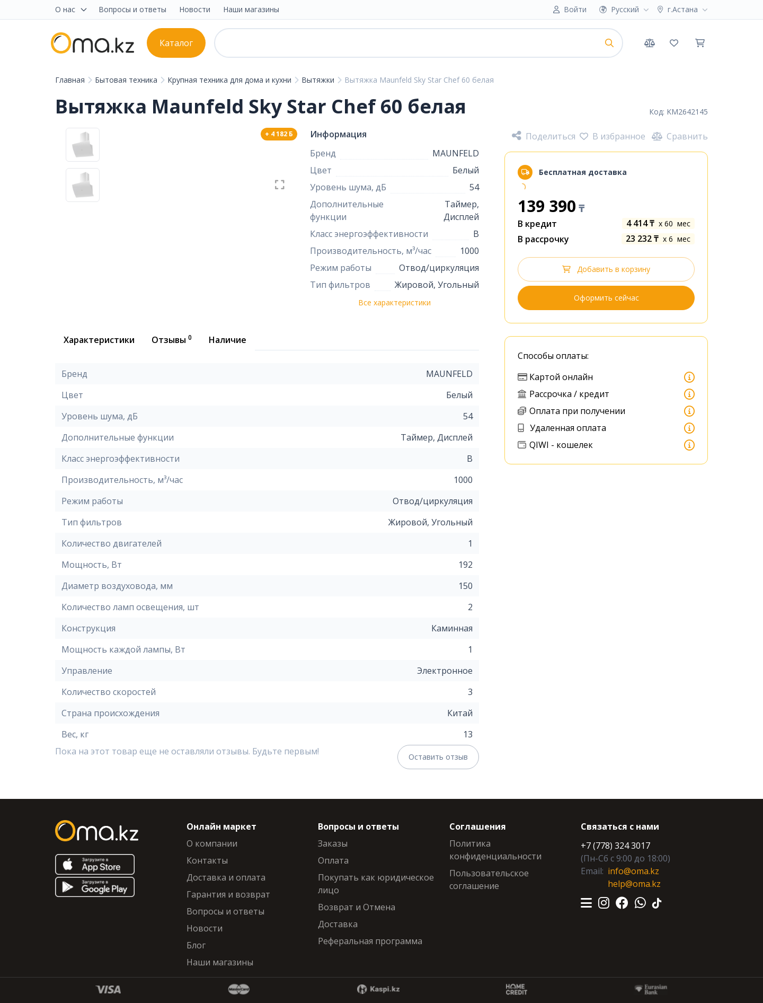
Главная (71, 80)
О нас (71, 9)
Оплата (333, 860)
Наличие (227, 340)
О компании (212, 843)
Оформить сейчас (606, 298)
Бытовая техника (127, 80)
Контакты (207, 860)
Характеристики (99, 340)
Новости (194, 9)
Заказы (333, 843)
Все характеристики (394, 302)
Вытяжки (318, 80)
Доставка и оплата (226, 877)
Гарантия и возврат (228, 894)
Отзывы (172, 339)
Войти (575, 9)
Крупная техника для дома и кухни (230, 80)
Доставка (338, 924)
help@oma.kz (634, 884)
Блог (196, 945)
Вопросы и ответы (132, 9)
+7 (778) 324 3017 (615, 845)
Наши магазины (251, 9)
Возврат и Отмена (356, 907)
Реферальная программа (370, 941)
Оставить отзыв (438, 757)
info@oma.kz (633, 871)
